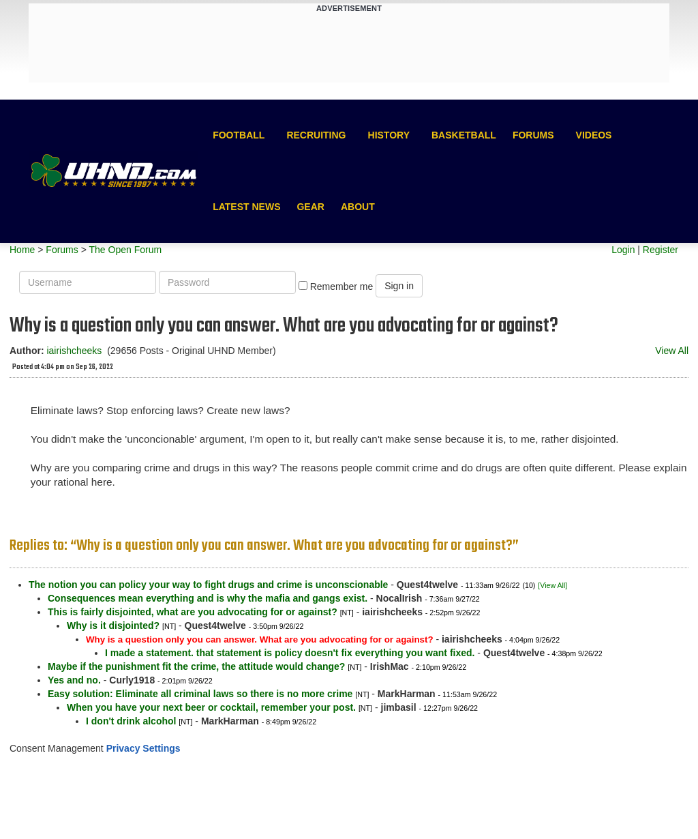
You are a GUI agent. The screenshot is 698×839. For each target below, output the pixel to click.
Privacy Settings (143, 748)
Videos (594, 135)
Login (623, 249)
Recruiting (316, 135)
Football (238, 135)
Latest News (246, 206)
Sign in (399, 285)
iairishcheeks (74, 350)
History (389, 135)
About (358, 206)
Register (660, 249)
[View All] (552, 585)
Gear (310, 206)
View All (671, 350)
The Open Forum (125, 249)
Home (22, 249)
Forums (533, 135)
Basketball (463, 135)
